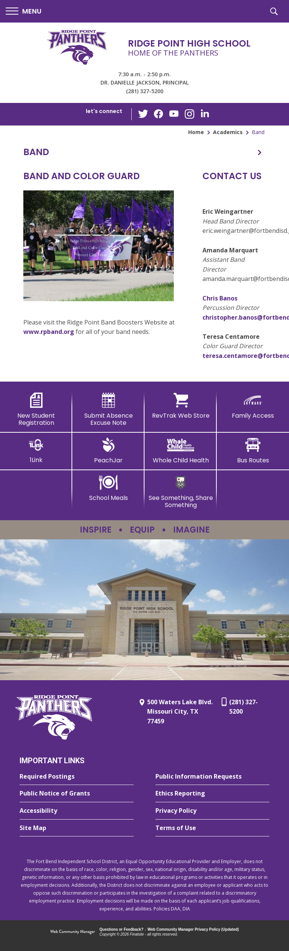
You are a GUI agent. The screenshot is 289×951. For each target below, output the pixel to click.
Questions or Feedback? (121, 929)
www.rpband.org (48, 332)
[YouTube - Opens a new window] (174, 114)
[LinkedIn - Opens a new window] (204, 113)
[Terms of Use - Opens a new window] (212, 828)
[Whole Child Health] (180, 450)
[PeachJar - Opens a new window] (108, 450)
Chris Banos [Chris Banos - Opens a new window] (219, 298)
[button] (23, 11)
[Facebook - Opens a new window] (159, 114)
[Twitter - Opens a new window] (144, 113)
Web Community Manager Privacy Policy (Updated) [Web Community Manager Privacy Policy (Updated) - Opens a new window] (193, 929)
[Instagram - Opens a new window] (189, 114)
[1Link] (36, 450)
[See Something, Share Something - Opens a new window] (180, 491)
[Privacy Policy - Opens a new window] (212, 811)
